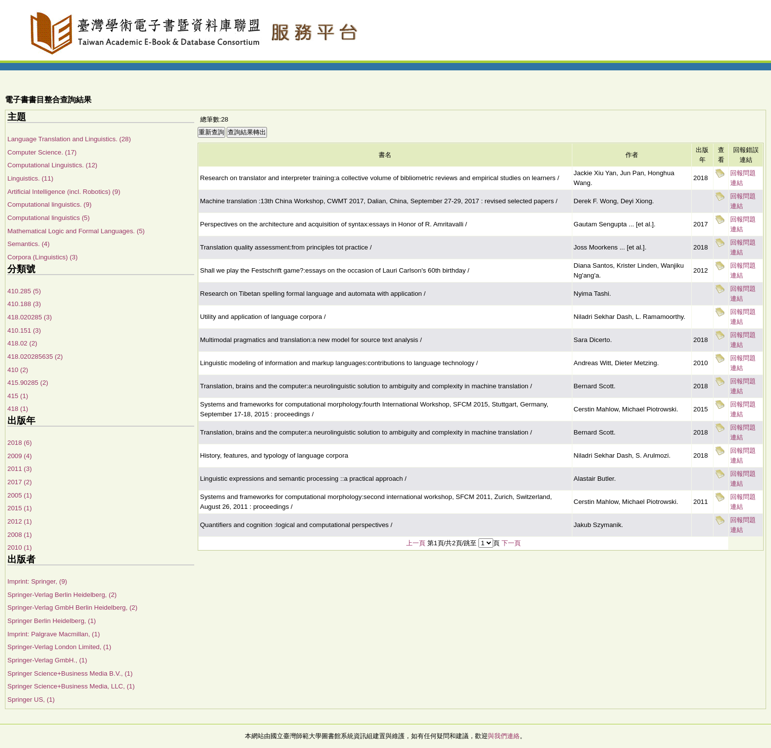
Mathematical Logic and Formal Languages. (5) (76, 231)
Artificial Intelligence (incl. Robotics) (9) (63, 191)
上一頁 (415, 543)
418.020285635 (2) (35, 356)
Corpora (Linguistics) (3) (42, 257)
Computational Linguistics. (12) (52, 165)
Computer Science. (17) (42, 152)
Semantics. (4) (28, 244)
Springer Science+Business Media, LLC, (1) (71, 686)
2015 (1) (19, 508)
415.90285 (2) (27, 382)
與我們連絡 (504, 736)
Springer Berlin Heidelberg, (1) (51, 620)
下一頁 (511, 543)
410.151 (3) (24, 330)
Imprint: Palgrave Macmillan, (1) (53, 634)
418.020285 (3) (29, 317)
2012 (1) (19, 521)
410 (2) (17, 370)
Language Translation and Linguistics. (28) (69, 139)
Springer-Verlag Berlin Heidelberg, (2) (62, 594)
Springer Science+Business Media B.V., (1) (70, 673)
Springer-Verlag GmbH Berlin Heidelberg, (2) (72, 607)
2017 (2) (19, 482)
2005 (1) (19, 495)
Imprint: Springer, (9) (37, 581)
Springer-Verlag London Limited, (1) (59, 647)
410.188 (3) (24, 304)
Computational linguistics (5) (48, 217)
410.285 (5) (24, 291)
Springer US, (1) (31, 699)
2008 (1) (19, 534)
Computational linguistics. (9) (49, 204)
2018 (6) (19, 442)
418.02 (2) (22, 343)
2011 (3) (19, 468)
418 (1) (17, 408)
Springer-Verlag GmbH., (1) (47, 660)
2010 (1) (19, 547)
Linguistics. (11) (30, 178)
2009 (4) (19, 456)
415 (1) (17, 396)
